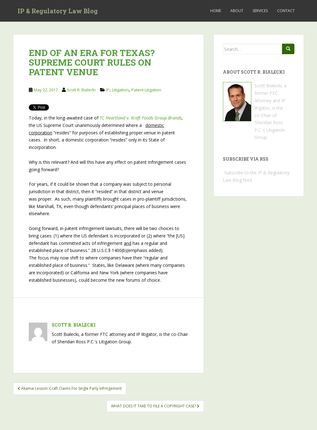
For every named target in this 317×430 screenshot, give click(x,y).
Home (215, 10)
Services (260, 10)
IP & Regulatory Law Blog (58, 11)
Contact (286, 10)
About (236, 10)
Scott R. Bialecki (81, 90)
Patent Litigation (146, 90)
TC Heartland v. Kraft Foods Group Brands (141, 118)
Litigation (120, 90)
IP (108, 90)
